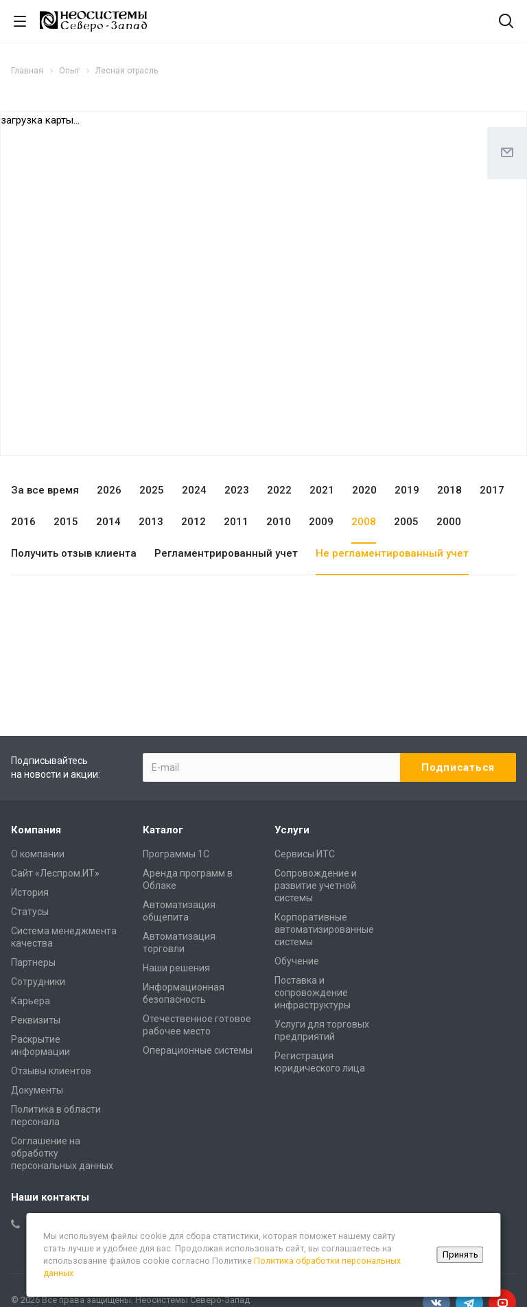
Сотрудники (38, 981)
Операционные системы (198, 1050)
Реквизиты (35, 1020)
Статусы (30, 911)
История (30, 892)
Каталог (163, 830)
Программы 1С (176, 853)
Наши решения (176, 967)
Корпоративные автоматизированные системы (324, 929)
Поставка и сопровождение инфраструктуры (312, 992)
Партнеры (33, 962)
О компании (38, 853)
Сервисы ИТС (304, 853)
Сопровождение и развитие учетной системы (315, 885)
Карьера (30, 1000)
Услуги (291, 830)
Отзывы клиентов (51, 1070)
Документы (37, 1090)
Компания (36, 830)
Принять (460, 1254)
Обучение (296, 961)
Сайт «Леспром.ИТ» (55, 873)
